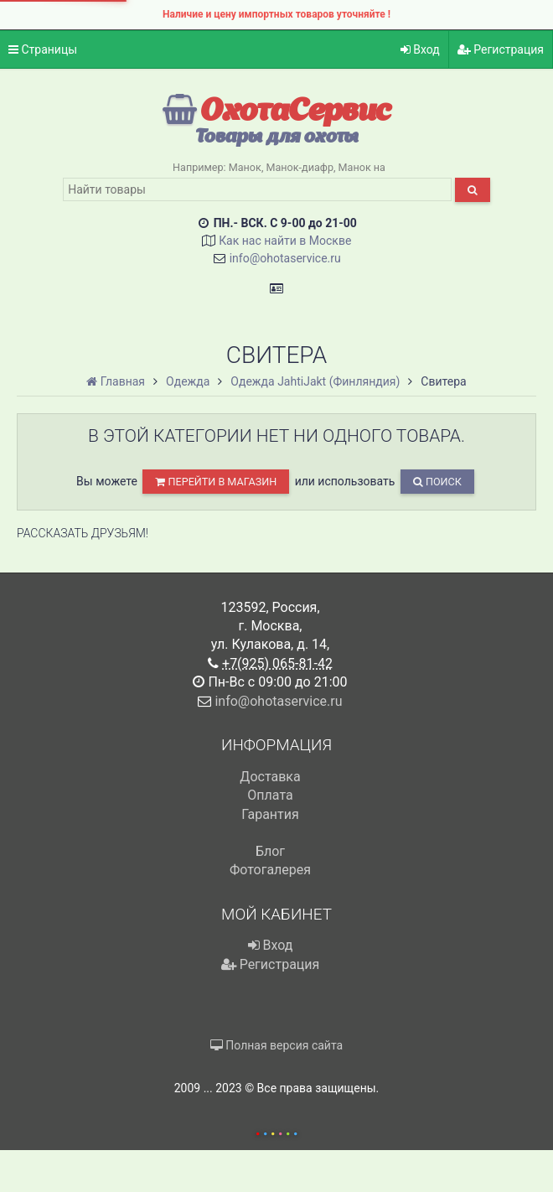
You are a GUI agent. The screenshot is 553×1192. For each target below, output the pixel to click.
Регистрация (500, 49)
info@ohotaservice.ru (285, 258)
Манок (245, 167)
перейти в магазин (215, 481)
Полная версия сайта (276, 1045)
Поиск (437, 481)
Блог (270, 851)
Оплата (269, 795)
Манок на (362, 167)
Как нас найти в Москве (285, 240)
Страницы (42, 49)
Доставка (270, 777)
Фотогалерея (270, 870)
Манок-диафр (299, 167)
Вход (420, 49)
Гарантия (270, 814)
